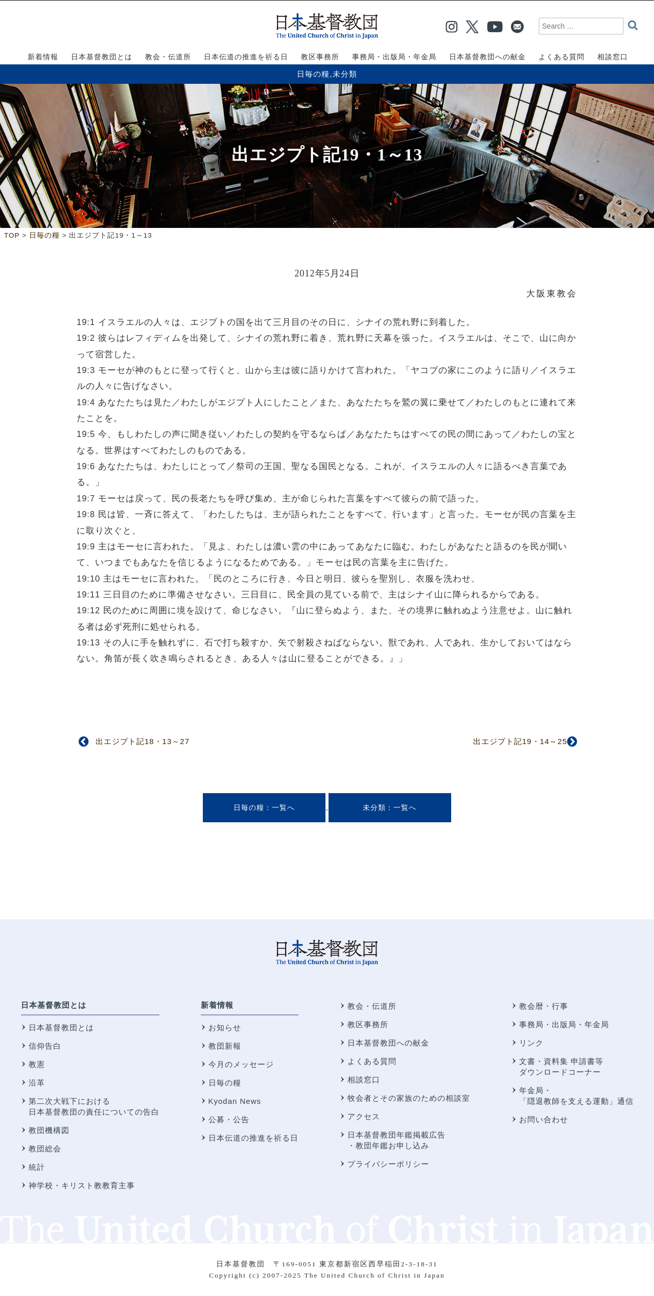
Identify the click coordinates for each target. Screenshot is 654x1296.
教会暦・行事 (543, 1006)
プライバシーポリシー (388, 1164)
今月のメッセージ (241, 1064)
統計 (37, 1167)
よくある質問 (371, 1061)
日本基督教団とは (53, 1005)
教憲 (37, 1064)
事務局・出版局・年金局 (564, 1024)
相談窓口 (363, 1079)
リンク (531, 1042)
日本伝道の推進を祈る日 (253, 1137)
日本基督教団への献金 (388, 1042)
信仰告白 (45, 1046)
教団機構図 (49, 1130)
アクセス (363, 1116)
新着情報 (217, 1005)
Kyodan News (235, 1101)
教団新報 (224, 1046)
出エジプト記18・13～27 (143, 741)
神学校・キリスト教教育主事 (82, 1185)
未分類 (345, 74)
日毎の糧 (313, 74)
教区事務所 (367, 1024)
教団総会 (45, 1148)
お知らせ (224, 1027)
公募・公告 (228, 1119)
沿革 (37, 1082)
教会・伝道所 (371, 1006)
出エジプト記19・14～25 (520, 741)
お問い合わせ (543, 1119)
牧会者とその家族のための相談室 (408, 1098)
